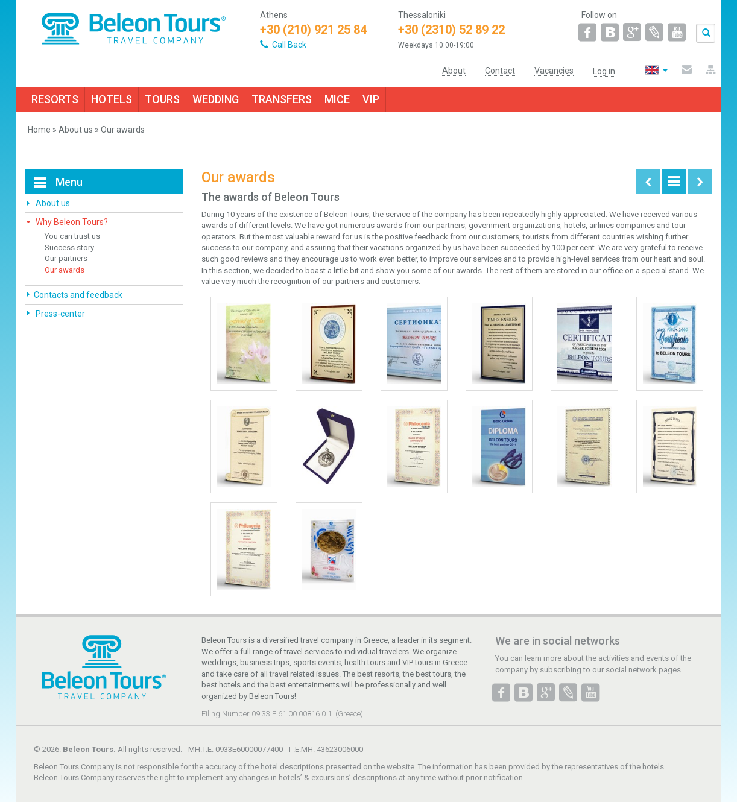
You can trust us (72, 236)
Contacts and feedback (78, 295)
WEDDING (215, 99)
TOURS (162, 99)
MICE (337, 99)
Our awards (64, 269)
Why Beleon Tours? (71, 222)
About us (76, 129)
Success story (69, 247)
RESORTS (54, 99)
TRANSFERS (281, 99)
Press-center (59, 313)
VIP (370, 99)
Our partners (66, 258)
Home (39, 129)
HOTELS (111, 99)
